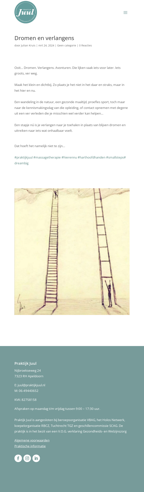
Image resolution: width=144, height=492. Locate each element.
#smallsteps (115, 157)
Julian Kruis (28, 45)
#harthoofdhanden (91, 157)
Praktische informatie (30, 446)
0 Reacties (85, 45)
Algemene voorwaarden (32, 440)
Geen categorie (66, 45)
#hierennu (70, 157)
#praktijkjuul (23, 157)
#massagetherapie (47, 157)
